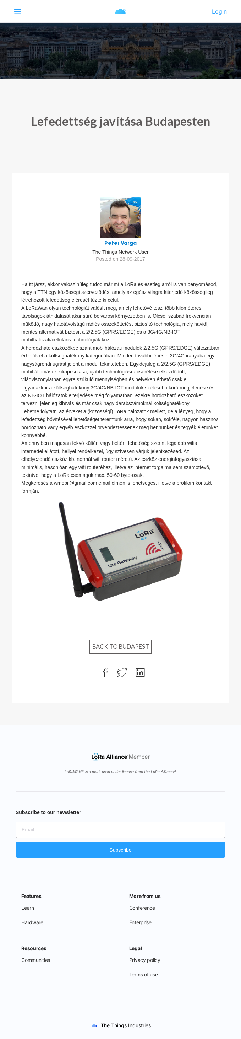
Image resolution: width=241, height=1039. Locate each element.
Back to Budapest (120, 646)
